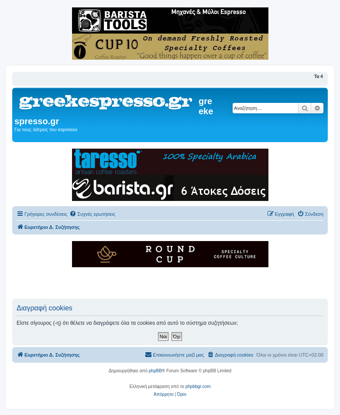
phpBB (155, 370)
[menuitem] (92, 214)
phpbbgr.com (198, 386)
